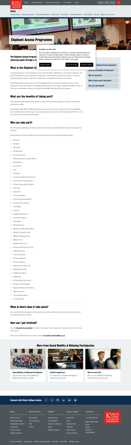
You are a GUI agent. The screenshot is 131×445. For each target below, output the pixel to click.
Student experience (76, 15)
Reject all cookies (72, 64)
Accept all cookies (86, 64)
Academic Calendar (56, 430)
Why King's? (64, 15)
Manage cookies (74, 441)
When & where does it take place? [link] (100, 80)
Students (100, 2)
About (78, 3)
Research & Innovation (54, 3)
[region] (66, 57)
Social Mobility (88, 15)
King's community (75, 433)
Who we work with (94, 372)
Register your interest (107, 15)
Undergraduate (15, 15)
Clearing (96, 15)
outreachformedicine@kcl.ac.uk (54, 336)
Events (75, 421)
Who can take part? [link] (95, 75)
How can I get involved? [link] (96, 85)
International (55, 15)
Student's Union (75, 424)
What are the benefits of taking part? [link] (101, 70)
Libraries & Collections (56, 424)
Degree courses (18, 418)
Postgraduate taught (27, 15)
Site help (55, 441)
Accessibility (63, 441)
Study (27, 3)
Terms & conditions (16, 441)
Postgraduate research (18, 424)
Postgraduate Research (43, 15)
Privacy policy (28, 441)
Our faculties (68, 3)
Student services (56, 418)
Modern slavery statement (42, 441)
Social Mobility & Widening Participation (27, 372)
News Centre (75, 418)
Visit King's (75, 427)
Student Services (38, 3)
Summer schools (18, 430)
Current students (37, 421)
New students (37, 418)
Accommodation (56, 421)
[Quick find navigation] (103, 75)
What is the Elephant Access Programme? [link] (102, 65)
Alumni (113, 2)
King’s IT (56, 427)
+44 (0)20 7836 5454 (91, 418)
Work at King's (75, 430)
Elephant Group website (24, 328)
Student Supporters (57, 372)
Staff (107, 2)
